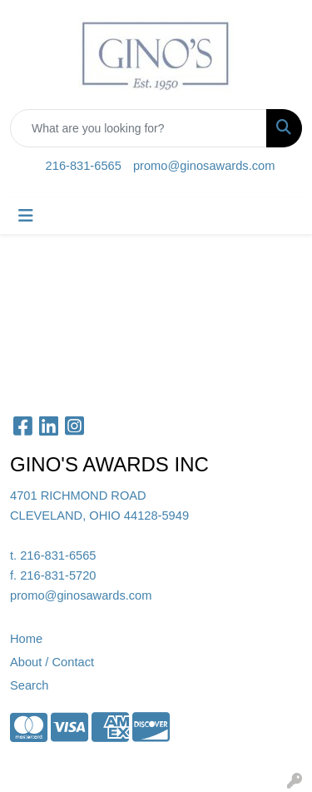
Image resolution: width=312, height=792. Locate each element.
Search (29, 685)
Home (26, 638)
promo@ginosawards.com (204, 165)
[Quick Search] (138, 128)
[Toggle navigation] (25, 215)
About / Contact (52, 662)
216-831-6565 (83, 165)
